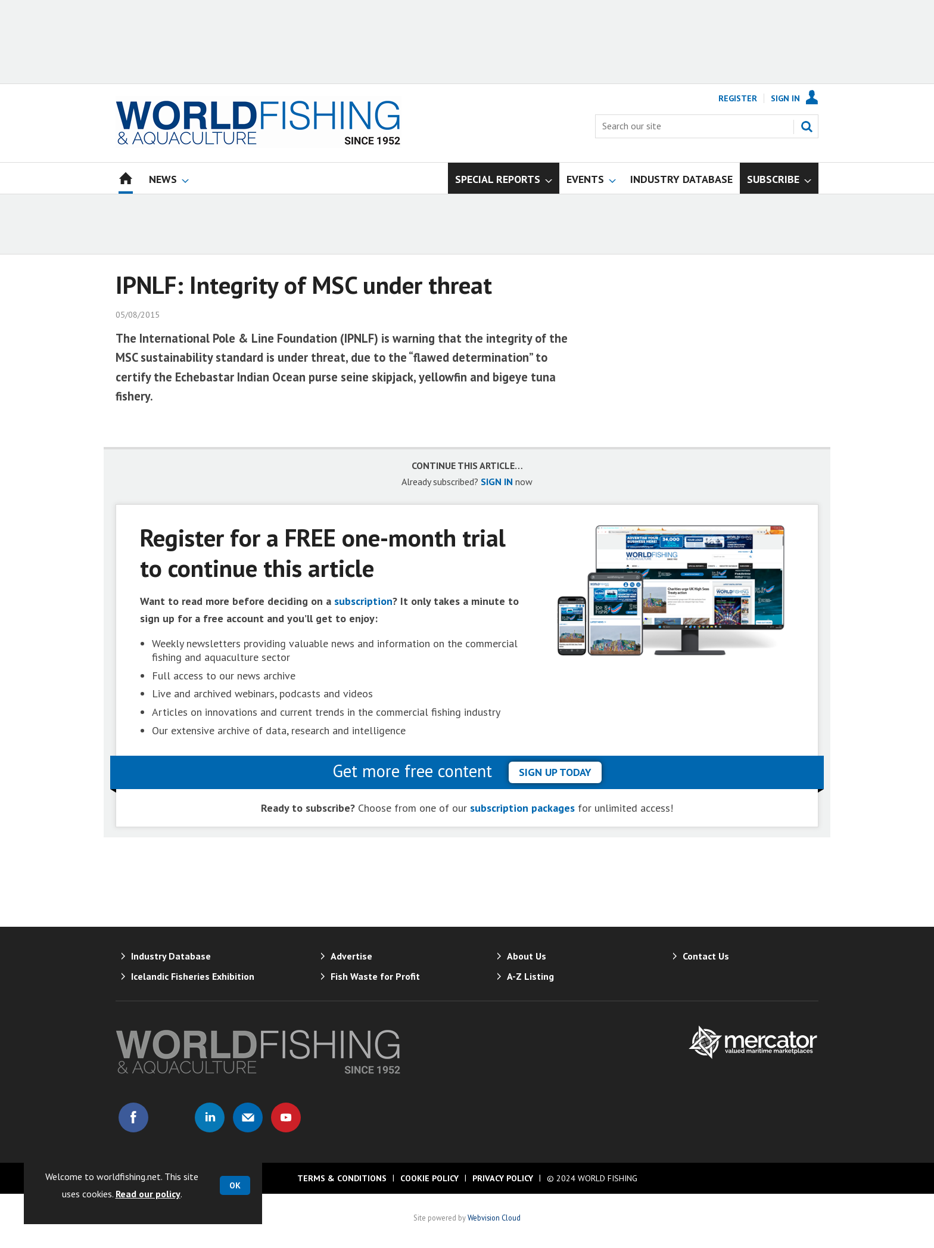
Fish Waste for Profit (375, 976)
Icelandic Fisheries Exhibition (192, 976)
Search (806, 126)
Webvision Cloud (494, 1217)
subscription (363, 601)
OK (235, 1185)
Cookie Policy (429, 1178)
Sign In (785, 98)
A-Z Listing (530, 976)
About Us (526, 956)
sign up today (555, 772)
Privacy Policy (502, 1178)
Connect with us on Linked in (209, 1117)
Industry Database (171, 956)
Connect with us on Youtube (285, 1117)
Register (737, 98)
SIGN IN (497, 482)
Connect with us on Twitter (171, 1117)
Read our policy (148, 1194)
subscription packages (522, 808)
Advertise (351, 956)
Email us (247, 1117)
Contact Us (706, 956)
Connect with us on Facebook (133, 1117)
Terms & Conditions (342, 1178)
